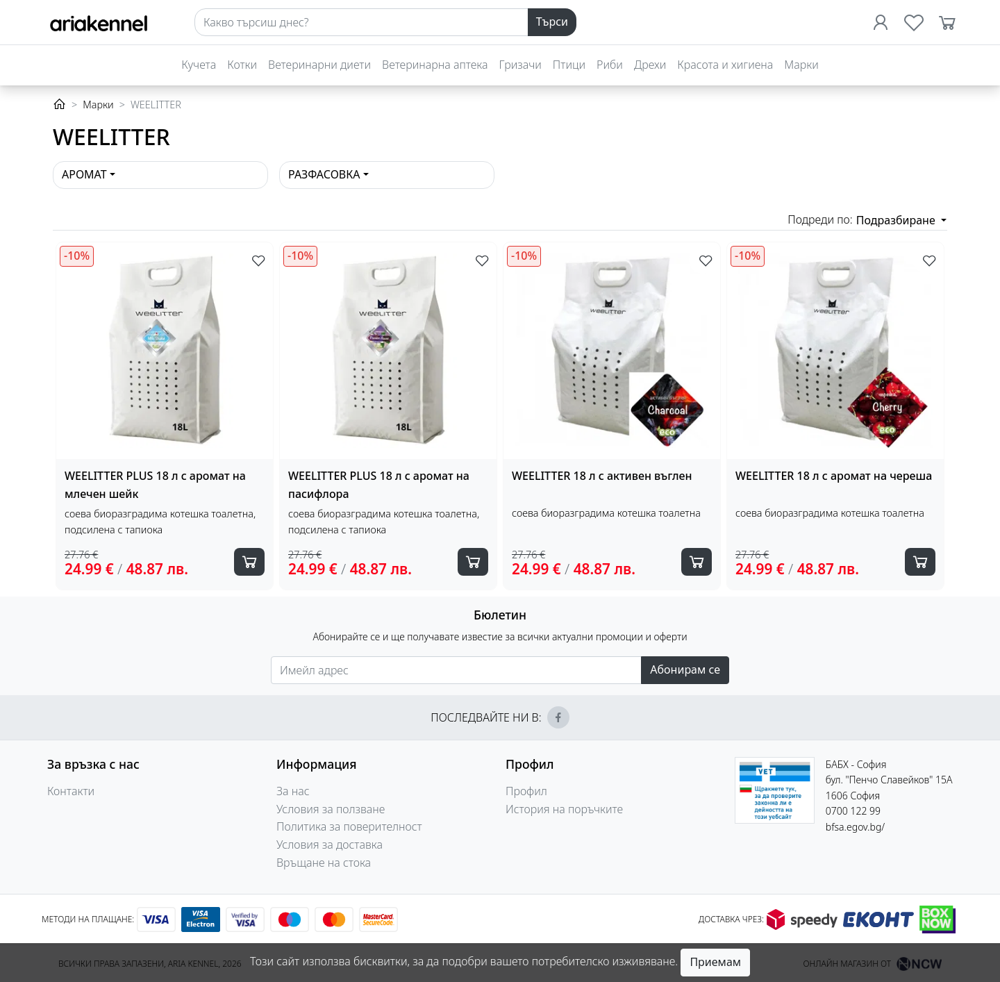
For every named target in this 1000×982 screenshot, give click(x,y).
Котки (242, 64)
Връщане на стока (323, 862)
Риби (610, 64)
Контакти (70, 791)
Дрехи (650, 64)
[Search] (361, 22)
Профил (526, 791)
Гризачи (520, 64)
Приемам (715, 961)
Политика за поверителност (349, 826)
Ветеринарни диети (319, 64)
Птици (569, 64)
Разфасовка (324, 174)
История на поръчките (564, 809)
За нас (293, 791)
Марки (801, 64)
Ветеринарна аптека (435, 64)
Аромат (84, 174)
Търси (552, 21)
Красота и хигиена (725, 64)
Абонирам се (685, 669)
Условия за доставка (329, 844)
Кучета (198, 64)
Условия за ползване (330, 809)
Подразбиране (897, 220)
